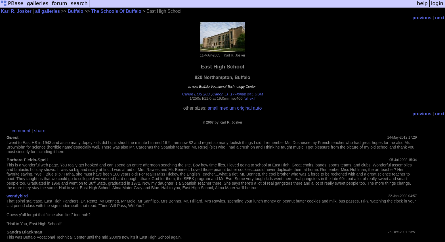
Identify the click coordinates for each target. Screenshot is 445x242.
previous (421, 17)
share (39, 130)
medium (228, 108)
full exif (249, 98)
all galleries (47, 11)
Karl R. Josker (16, 11)
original (244, 108)
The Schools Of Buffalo (116, 11)
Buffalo (75, 11)
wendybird (17, 195)
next (439, 17)
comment (21, 130)
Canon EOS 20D (196, 94)
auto (257, 108)
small (213, 108)
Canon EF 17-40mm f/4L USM (237, 94)
